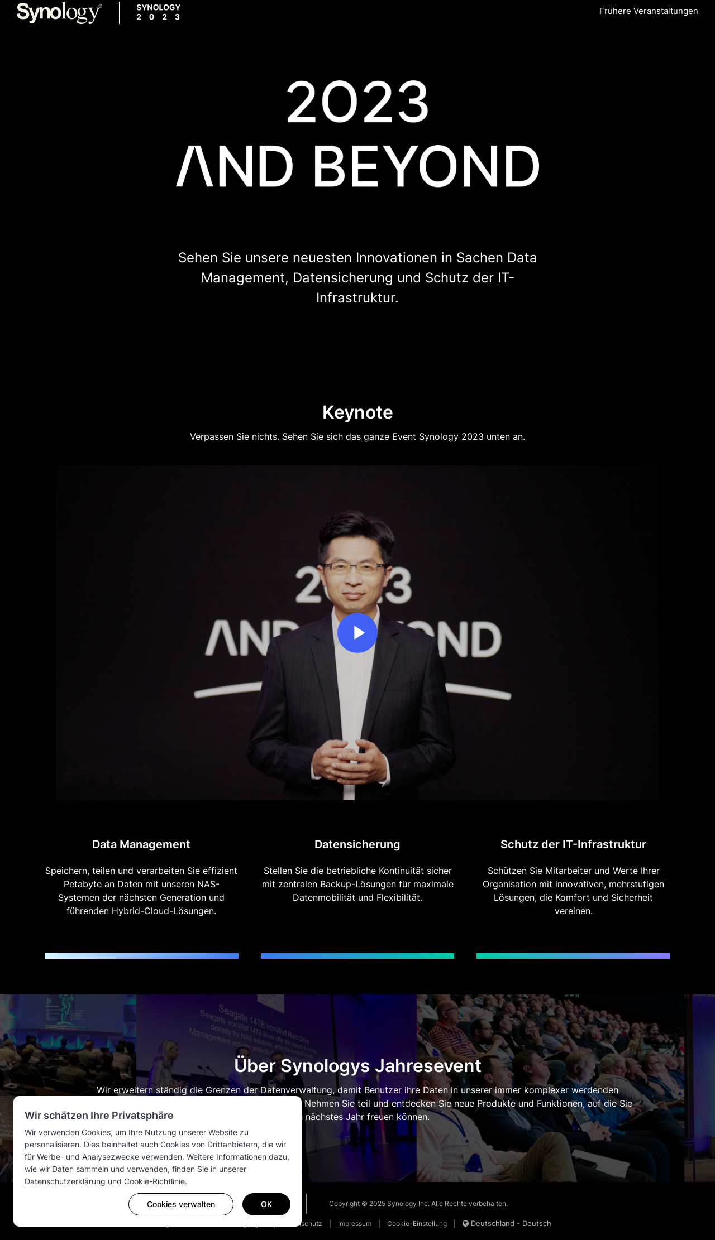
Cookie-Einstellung (417, 1223)
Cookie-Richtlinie (154, 1181)
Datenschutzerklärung (65, 1181)
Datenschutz (302, 1223)
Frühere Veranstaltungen (648, 11)
